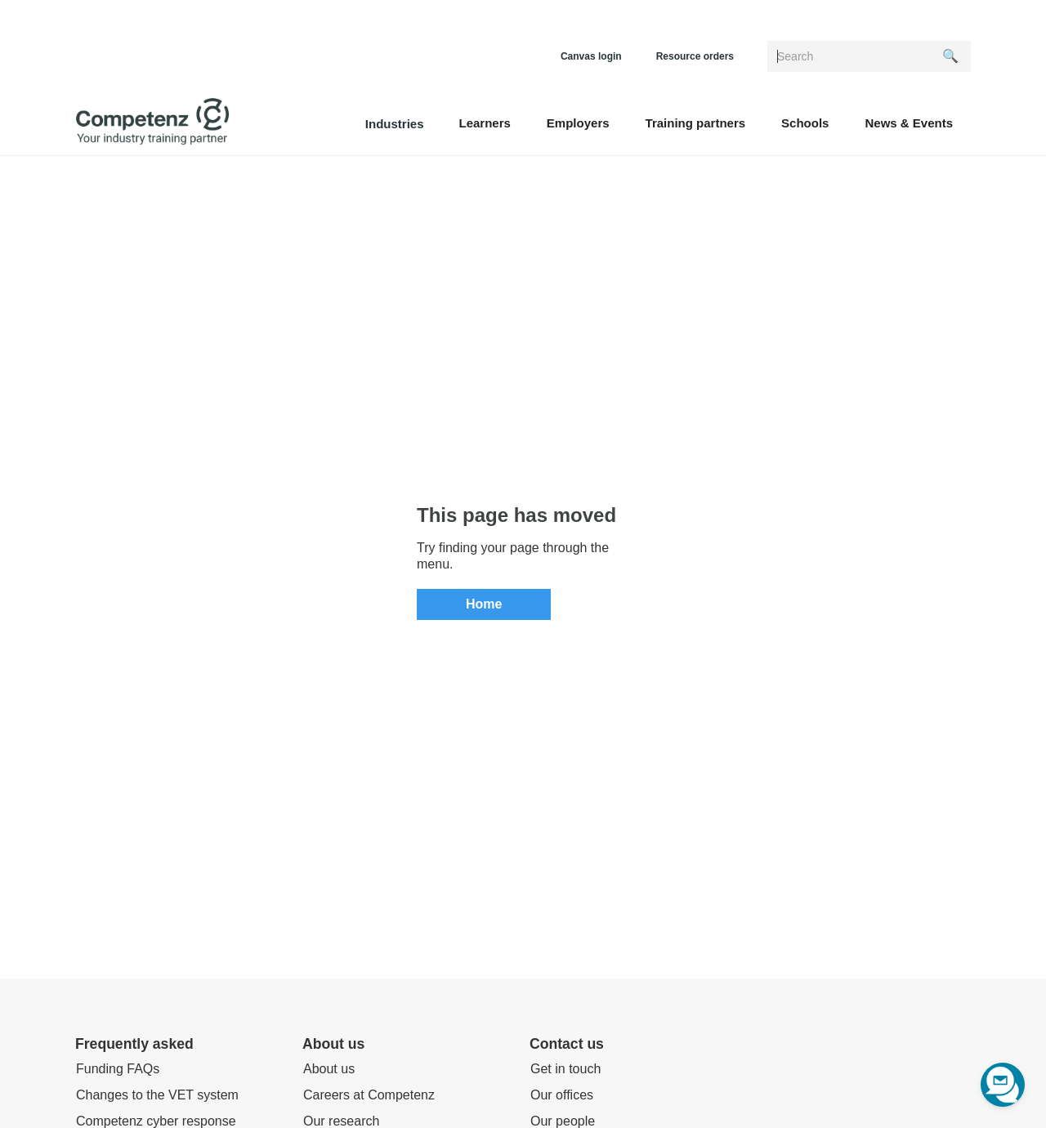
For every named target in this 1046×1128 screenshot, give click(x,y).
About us (329, 1069)
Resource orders (695, 56)
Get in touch (565, 1069)
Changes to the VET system (157, 1095)
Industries (394, 124)
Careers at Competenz (369, 1095)
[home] (152, 121)
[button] (484, 122)
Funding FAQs (117, 1069)
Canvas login (591, 56)
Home (484, 604)
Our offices (561, 1095)
